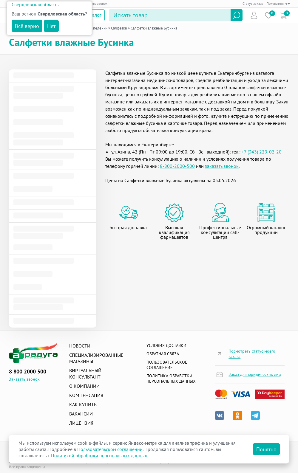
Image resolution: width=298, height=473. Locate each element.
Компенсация (86, 395)
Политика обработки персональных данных (171, 378)
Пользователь (254, 15)
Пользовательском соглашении (110, 449)
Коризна (283, 15)
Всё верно (27, 26)
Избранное (268, 15)
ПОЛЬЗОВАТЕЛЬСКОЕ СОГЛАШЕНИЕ (166, 364)
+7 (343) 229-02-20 (262, 152)
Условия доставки (166, 345)
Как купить (83, 404)
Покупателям (278, 3)
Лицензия (81, 423)
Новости (79, 346)
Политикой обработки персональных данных (99, 455)
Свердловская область (35, 4)
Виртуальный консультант (85, 373)
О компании (84, 386)
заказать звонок (222, 166)
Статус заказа (253, 3)
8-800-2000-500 (177, 166)
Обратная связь (162, 353)
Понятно (266, 449)
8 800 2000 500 (27, 371)
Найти (237, 15)
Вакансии (81, 414)
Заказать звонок (94, 3)
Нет (51, 26)
